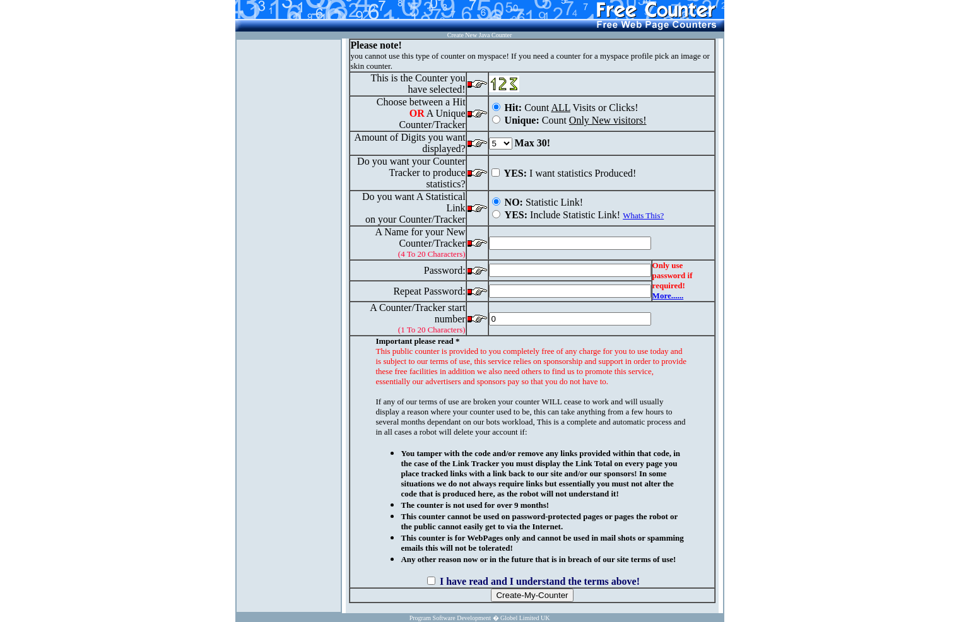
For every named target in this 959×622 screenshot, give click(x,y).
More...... (668, 295)
